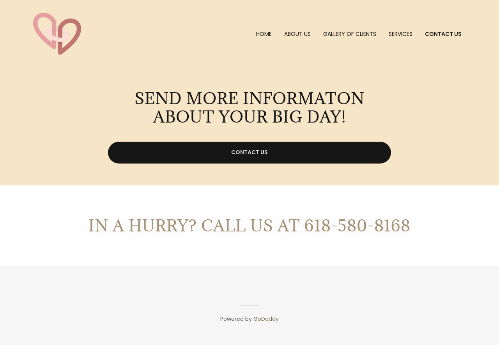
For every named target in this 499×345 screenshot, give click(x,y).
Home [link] (264, 34)
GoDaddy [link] (266, 319)
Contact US (249, 152)
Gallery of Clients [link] (349, 34)
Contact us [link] (443, 34)
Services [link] (400, 34)
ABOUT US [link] (297, 34)
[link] (57, 33)
